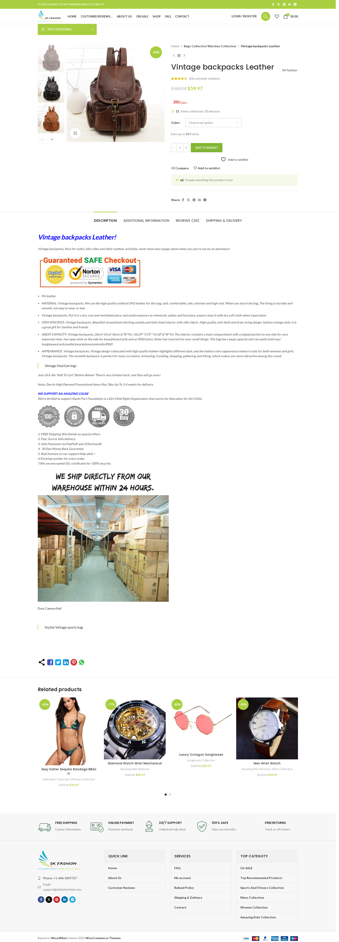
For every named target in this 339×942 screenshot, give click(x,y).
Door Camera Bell (49, 607)
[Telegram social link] (295, 5)
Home (175, 54)
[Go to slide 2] (170, 793)
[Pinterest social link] (284, 5)
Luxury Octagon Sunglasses (201, 762)
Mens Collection (282, 768)
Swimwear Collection (56, 778)
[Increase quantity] (186, 146)
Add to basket (206, 146)
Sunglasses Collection (201, 768)
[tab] (105, 217)
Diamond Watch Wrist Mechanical (135, 762)
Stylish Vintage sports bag (64, 626)
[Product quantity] (180, 146)
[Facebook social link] (273, 5)
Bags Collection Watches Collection (208, 54)
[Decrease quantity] (174, 146)
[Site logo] (58, 20)
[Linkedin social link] (289, 5)
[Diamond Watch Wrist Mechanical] (135, 727)
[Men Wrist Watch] (267, 727)
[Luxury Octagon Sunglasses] (201, 727)
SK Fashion (288, 69)
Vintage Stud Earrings (61, 364)
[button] (44, 146)
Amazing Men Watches (135, 768)
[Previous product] (284, 54)
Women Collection (83, 778)
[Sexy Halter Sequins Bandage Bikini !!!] (69, 730)
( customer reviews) (204, 77)
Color (175, 121)
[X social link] (278, 5)
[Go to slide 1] (166, 793)
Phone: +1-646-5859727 (60, 877)
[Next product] (295, 54)
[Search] (265, 20)
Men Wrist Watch (267, 762)
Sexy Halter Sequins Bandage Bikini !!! (68, 770)
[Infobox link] (62, 826)
